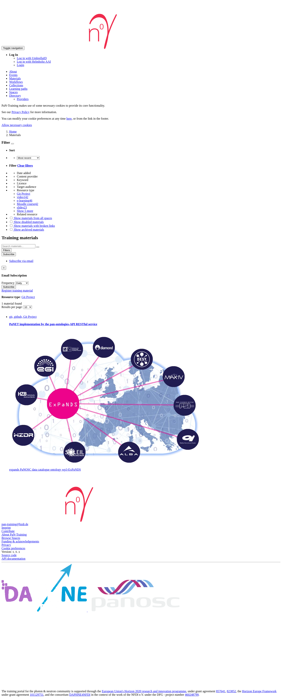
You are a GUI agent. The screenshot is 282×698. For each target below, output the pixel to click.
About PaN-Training (14, 534)
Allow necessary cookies (17, 125)
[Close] (4, 268)
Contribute (8, 531)
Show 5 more (25, 210)
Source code (9, 555)
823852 (231, 691)
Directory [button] (15, 95)
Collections (16, 85)
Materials (15, 78)
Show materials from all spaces (30, 218)
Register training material (17, 290)
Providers (23, 99)
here (69, 118)
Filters (6, 250)
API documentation (13, 558)
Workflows (16, 82)
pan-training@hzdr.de (15, 524)
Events (13, 75)
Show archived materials (26, 229)
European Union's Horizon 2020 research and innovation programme (144, 691)
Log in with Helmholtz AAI (34, 61)
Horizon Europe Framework (259, 691)
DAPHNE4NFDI (79, 694)
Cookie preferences (13, 548)
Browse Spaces (11, 538)
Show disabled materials (26, 222)
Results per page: (12, 307)
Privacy (6, 544)
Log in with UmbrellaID (32, 58)
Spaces (13, 92)
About (13, 71)
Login (20, 65)
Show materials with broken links (32, 225)
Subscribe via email (21, 261)
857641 (220, 691)
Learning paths (18, 88)
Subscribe (8, 254)
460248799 (192, 694)
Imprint (6, 527)
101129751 (36, 694)
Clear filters (25, 165)
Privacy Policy (20, 112)
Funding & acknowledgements (20, 541)
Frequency (8, 283)
